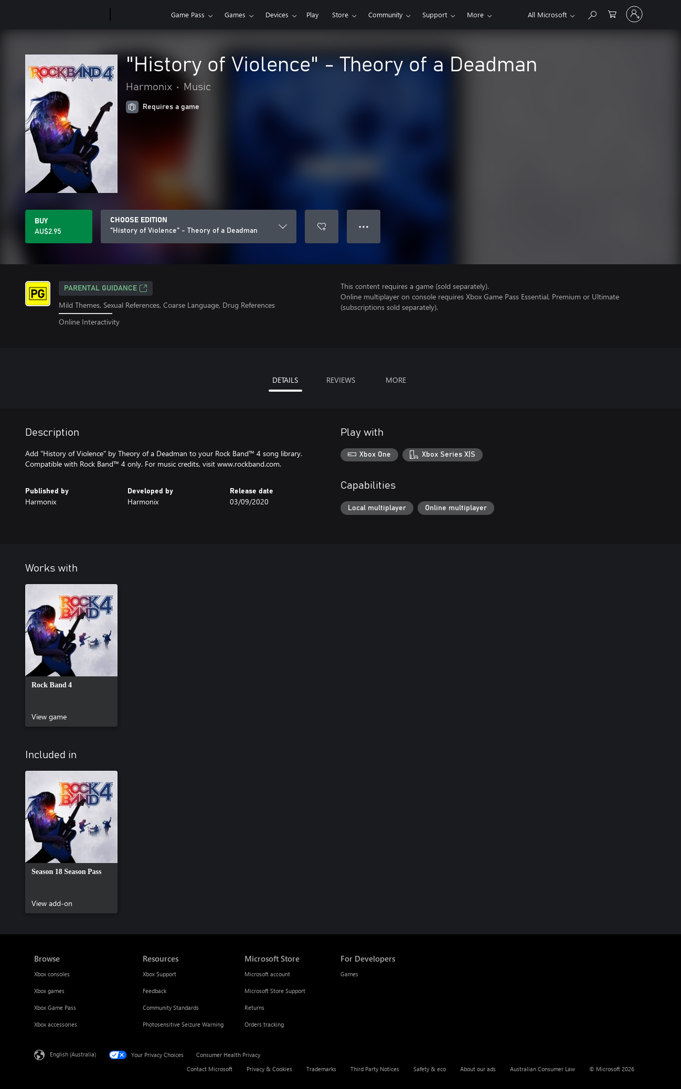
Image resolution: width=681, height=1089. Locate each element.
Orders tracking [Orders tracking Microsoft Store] (264, 1024)
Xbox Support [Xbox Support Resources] (159, 974)
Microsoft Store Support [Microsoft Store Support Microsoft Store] (274, 990)
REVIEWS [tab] (340, 380)
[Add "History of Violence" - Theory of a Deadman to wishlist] (321, 226)
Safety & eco (429, 1068)
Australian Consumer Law (542, 1068)
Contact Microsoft (209, 1068)
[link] (71, 655)
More (475, 14)
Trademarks (321, 1068)
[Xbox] (139, 15)
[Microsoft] (70, 15)
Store (340, 14)
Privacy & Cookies (269, 1068)
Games (235, 14)
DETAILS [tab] (285, 380)
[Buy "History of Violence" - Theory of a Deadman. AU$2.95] (58, 226)
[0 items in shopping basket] (612, 13)
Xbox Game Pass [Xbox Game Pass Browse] (55, 1007)
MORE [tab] (396, 380)
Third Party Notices (374, 1068)
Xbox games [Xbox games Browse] (49, 990)
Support (434, 14)
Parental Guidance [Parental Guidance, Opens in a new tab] (105, 288)
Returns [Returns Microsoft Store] (254, 1007)
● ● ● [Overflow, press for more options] (364, 226)
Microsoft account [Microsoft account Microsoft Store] (267, 974)
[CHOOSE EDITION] (198, 226)
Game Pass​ (188, 14)
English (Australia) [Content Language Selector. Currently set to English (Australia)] (73, 1054)
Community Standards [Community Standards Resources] (171, 1007)
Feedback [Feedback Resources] (154, 990)
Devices (277, 14)
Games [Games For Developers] (349, 974)
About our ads (478, 1068)
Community (385, 14)
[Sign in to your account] (634, 14)
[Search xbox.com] (591, 13)
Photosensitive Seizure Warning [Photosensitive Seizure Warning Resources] (183, 1024)
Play (312, 14)
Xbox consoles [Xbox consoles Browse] (52, 974)
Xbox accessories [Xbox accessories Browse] (55, 1024)
